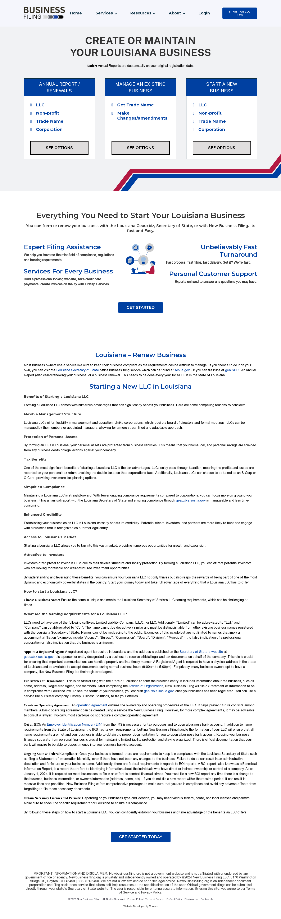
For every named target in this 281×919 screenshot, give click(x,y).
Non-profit (44, 113)
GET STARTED (141, 307)
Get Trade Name (133, 104)
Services (104, 13)
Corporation (46, 129)
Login (204, 13)
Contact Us (206, 899)
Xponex (153, 906)
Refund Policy (174, 899)
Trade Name (46, 121)
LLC (37, 104)
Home (76, 13)
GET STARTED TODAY (140, 837)
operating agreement (91, 705)
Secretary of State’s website (201, 652)
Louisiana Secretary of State (77, 370)
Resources (140, 13)
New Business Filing (88, 899)
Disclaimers (191, 899)
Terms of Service (154, 899)
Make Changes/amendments (139, 116)
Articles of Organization (145, 686)
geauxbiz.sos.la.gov (191, 500)
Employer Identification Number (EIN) (74, 724)
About (175, 13)
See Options (59, 148)
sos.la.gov (182, 370)
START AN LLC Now (239, 13)
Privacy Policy (135, 899)
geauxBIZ (232, 370)
